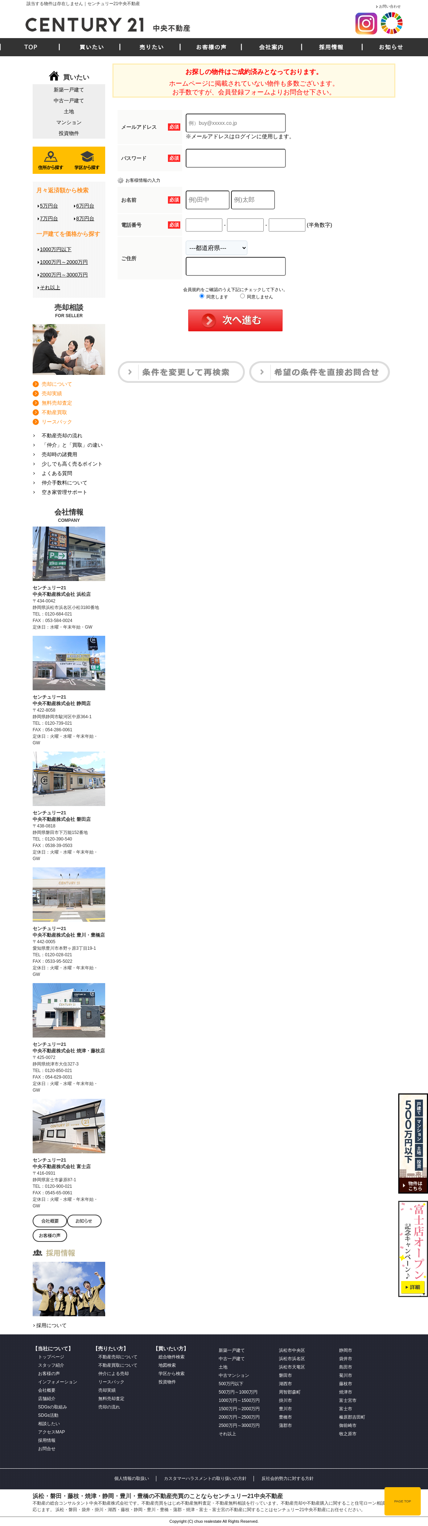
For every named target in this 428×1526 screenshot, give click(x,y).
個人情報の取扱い (131, 1478)
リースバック (57, 422)
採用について (51, 1325)
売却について (57, 384)
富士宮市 (348, 1400)
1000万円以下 (55, 249)
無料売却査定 (57, 403)
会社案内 (271, 47)
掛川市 (285, 1400)
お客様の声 (211, 47)
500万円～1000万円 (238, 1392)
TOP (30, 47)
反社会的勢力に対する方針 (288, 1478)
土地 (69, 111)
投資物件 (69, 133)
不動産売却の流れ (62, 435)
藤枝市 (345, 1383)
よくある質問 (57, 473)
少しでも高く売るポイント (72, 464)
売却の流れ (109, 1407)
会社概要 (46, 1390)
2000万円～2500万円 (239, 1417)
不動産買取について (117, 1365)
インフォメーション (57, 1381)
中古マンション (234, 1375)
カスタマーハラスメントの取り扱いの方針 (205, 1478)
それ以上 (50, 287)
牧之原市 (348, 1433)
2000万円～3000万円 (64, 275)
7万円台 (49, 218)
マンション (69, 122)
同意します (213, 296)
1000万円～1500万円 (239, 1400)
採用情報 (331, 47)
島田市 (345, 1367)
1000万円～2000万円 (64, 262)
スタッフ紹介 (51, 1365)
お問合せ (46, 1448)
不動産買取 (54, 412)
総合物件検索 (172, 1356)
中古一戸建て (69, 100)
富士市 (345, 1408)
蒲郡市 (285, 1425)
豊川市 (285, 1408)
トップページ (51, 1356)
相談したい (49, 1423)
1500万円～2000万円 (239, 1408)
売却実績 (52, 393)
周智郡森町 (290, 1392)
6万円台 (85, 206)
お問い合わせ (390, 6)
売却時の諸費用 (59, 454)
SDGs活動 (48, 1415)
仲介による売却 (113, 1373)
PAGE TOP (402, 1501)
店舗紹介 (46, 1398)
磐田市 (285, 1375)
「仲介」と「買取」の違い (72, 445)
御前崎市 (348, 1425)
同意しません (256, 296)
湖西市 (285, 1383)
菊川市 (345, 1375)
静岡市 (345, 1350)
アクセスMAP (51, 1432)
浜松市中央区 (292, 1350)
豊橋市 (285, 1417)
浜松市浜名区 (292, 1358)
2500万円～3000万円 (239, 1425)
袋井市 (345, 1358)
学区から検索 (172, 1373)
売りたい (151, 47)
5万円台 (49, 206)
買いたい (91, 47)
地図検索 (167, 1365)
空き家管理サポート (64, 492)
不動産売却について (117, 1356)
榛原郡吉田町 (352, 1417)
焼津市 (345, 1392)
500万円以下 (231, 1383)
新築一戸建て (69, 90)
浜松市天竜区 (292, 1367)
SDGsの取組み (52, 1407)
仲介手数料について (64, 483)
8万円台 (85, 218)
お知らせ (391, 47)
